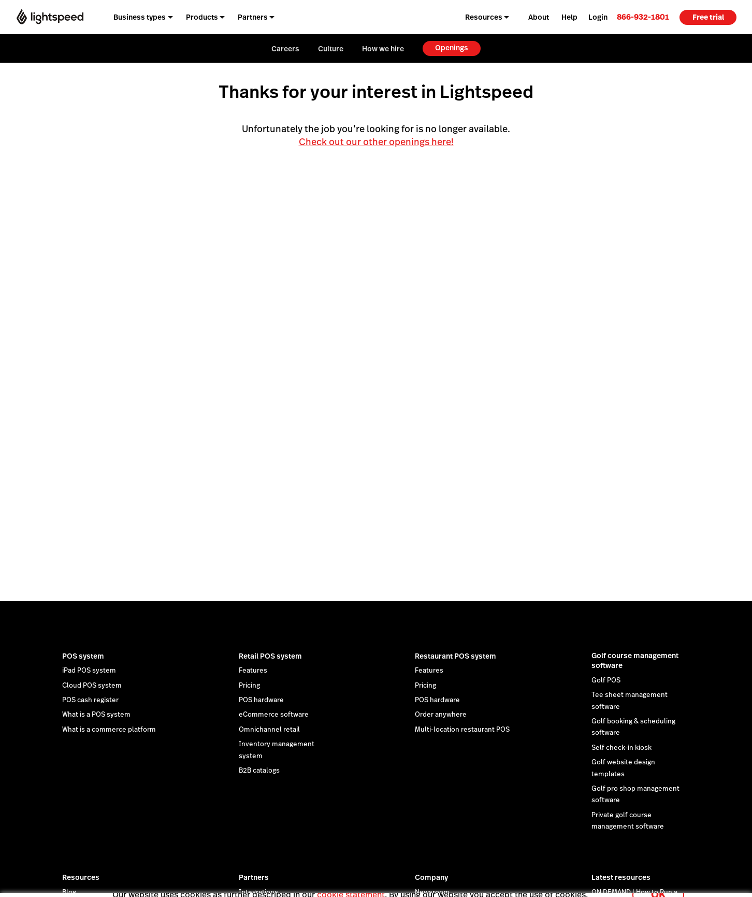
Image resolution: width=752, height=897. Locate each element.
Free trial (708, 17)
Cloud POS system (92, 685)
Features (253, 670)
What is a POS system (96, 714)
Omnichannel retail (269, 729)
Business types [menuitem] (139, 17)
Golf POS (605, 680)
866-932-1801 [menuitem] (643, 16)
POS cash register (90, 700)
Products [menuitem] (202, 17)
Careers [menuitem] (285, 49)
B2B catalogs (259, 770)
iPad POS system (89, 670)
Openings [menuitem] (451, 47)
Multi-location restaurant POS (462, 729)
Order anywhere (441, 714)
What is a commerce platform (109, 729)
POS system (83, 656)
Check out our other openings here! (376, 141)
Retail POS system (270, 656)
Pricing (249, 685)
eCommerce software (274, 714)
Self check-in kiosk (621, 747)
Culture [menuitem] (330, 49)
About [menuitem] (538, 17)
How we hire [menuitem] (383, 49)
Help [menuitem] (569, 17)
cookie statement (351, 883)
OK (658, 883)
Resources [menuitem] (483, 17)
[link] (643, 17)
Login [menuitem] (598, 17)
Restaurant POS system (455, 656)
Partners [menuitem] (253, 17)
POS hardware (261, 700)
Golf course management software (634, 660)
